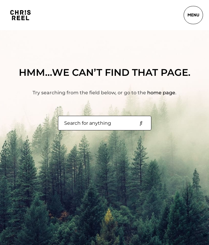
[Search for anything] (141, 123)
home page (161, 92)
